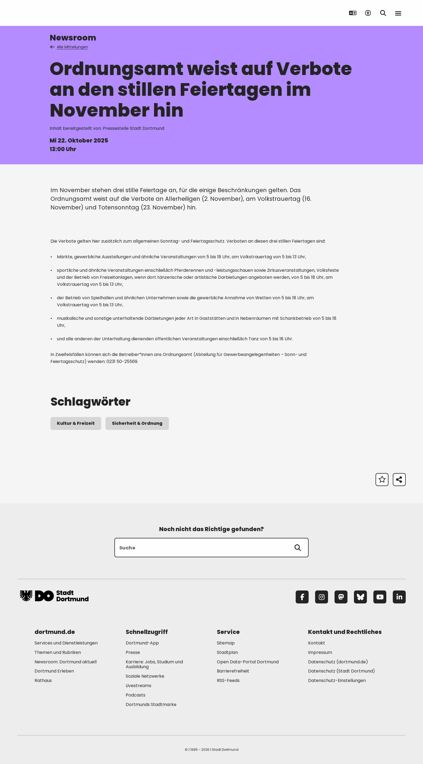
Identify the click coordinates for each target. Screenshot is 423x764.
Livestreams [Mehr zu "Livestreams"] (138, 685)
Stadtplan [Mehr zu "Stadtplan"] (227, 652)
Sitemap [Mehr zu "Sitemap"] (226, 643)
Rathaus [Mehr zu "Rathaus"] (43, 680)
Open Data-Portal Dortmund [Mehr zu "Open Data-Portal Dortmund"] (248, 662)
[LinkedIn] (399, 596)
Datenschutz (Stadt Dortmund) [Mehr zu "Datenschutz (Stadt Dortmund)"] (341, 671)
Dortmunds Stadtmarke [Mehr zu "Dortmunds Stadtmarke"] (151, 704)
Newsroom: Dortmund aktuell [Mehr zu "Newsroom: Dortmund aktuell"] (66, 662)
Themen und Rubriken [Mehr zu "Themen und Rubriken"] (58, 652)
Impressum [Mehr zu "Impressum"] (320, 652)
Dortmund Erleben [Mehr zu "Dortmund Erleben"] (54, 671)
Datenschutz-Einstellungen (337, 680)
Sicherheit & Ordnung (137, 423)
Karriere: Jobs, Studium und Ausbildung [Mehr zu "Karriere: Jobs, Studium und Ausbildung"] (154, 664)
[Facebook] (302, 596)
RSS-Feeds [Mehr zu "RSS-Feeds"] (228, 680)
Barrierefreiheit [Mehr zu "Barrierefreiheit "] (233, 671)
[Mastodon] (341, 596)
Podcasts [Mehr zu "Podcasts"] (135, 695)
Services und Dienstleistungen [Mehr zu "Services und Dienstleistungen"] (66, 643)
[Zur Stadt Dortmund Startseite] (54, 13)
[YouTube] (379, 596)
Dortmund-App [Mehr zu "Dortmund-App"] (142, 643)
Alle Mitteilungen (69, 47)
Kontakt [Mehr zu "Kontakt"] (316, 643)
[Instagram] (321, 596)
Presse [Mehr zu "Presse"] (133, 652)
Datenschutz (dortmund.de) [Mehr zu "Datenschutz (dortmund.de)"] (338, 662)
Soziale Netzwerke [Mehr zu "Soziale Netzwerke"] (145, 676)
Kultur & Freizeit (76, 423)
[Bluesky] (360, 596)
